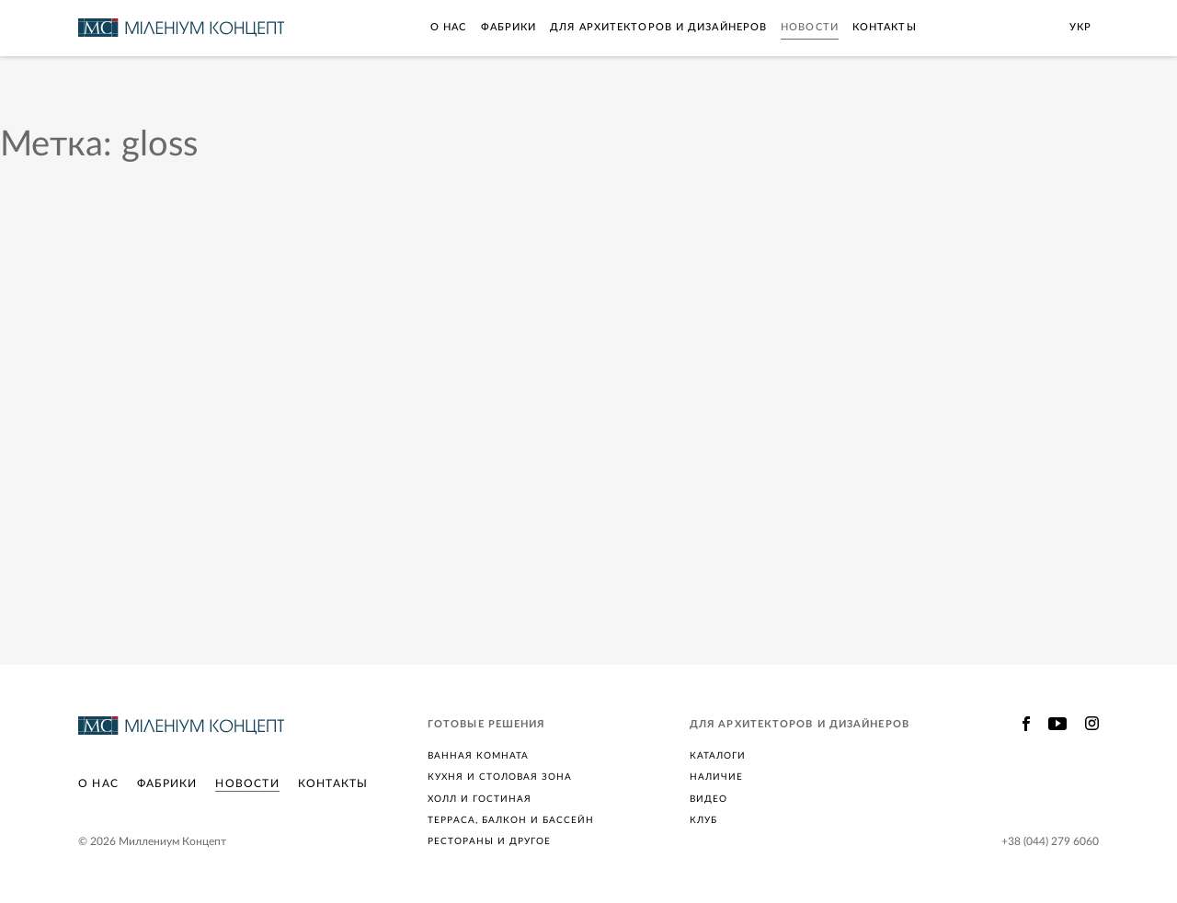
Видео (708, 799)
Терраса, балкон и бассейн (511, 820)
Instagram (1092, 723)
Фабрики (509, 27)
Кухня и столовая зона (500, 777)
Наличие (716, 777)
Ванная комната (478, 755)
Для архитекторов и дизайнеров (658, 27)
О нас (448, 27)
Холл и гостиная (479, 799)
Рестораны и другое (489, 841)
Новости (810, 27)
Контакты (884, 27)
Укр (1080, 27)
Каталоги (718, 755)
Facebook (1026, 723)
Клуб (703, 820)
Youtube (1057, 723)
